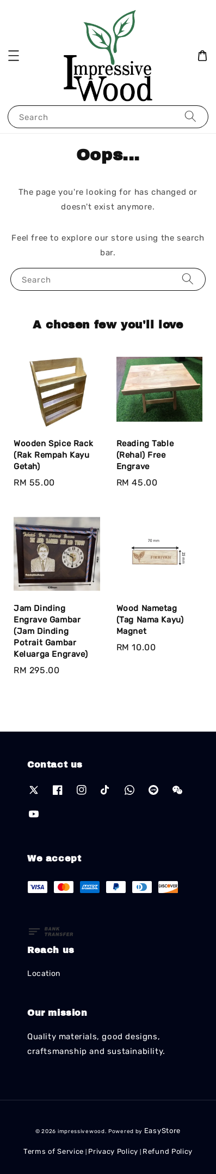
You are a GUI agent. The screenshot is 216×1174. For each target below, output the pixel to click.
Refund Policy (168, 1151)
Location (43, 973)
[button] (14, 56)
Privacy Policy (113, 1151)
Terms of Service (53, 1151)
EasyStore (162, 1131)
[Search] (190, 116)
